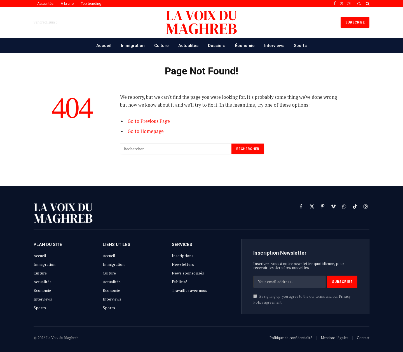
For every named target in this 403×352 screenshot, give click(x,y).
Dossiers (216, 45)
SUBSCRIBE (355, 22)
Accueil (103, 45)
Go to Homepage (146, 131)
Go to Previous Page (149, 121)
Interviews (274, 45)
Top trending (91, 3)
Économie (245, 45)
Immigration (133, 45)
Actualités (45, 3)
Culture (161, 45)
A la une (67, 3)
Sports (300, 45)
